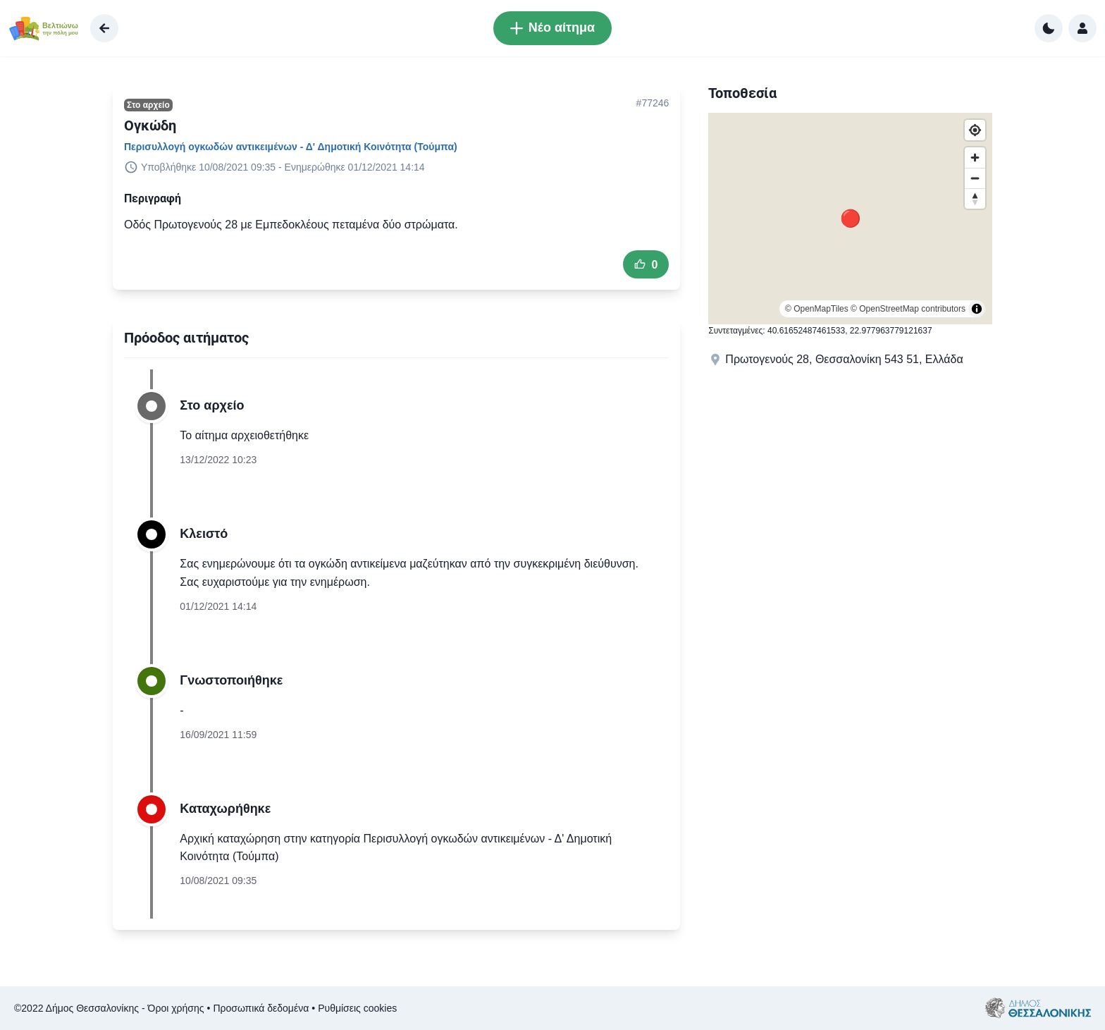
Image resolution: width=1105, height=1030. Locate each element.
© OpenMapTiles (816, 309)
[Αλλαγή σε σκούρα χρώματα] (1049, 28)
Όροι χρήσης (176, 1008)
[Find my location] (975, 130)
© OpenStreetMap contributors (908, 309)
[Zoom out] (975, 178)
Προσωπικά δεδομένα (261, 1008)
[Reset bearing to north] (975, 198)
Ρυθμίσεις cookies (357, 1008)
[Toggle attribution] (976, 308)
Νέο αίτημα (552, 27)
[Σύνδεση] (1082, 28)
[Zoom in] (975, 157)
